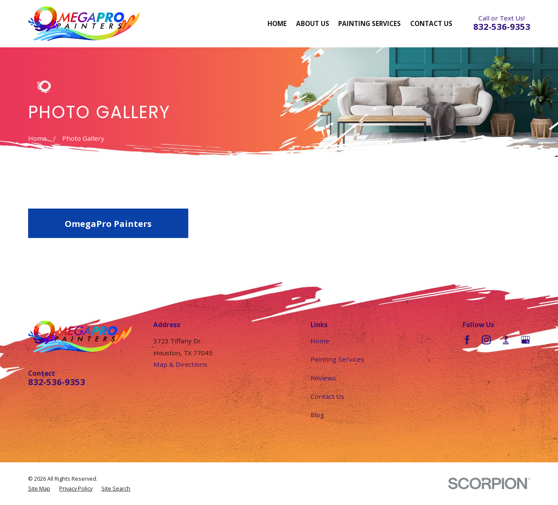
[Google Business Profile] (525, 339)
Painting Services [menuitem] (369, 23)
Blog (317, 414)
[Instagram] (486, 339)
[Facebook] (467, 339)
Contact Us (327, 396)
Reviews (323, 378)
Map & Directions (180, 364)
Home (320, 341)
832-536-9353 (501, 26)
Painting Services (337, 359)
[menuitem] (39, 488)
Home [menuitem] (277, 23)
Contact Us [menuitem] (431, 23)
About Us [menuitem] (312, 23)
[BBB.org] (505, 339)
